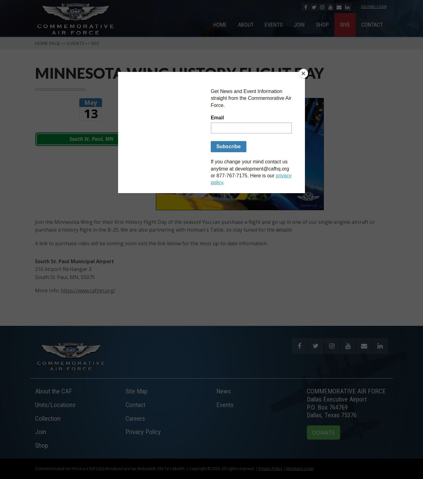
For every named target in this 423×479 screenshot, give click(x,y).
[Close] (303, 73)
